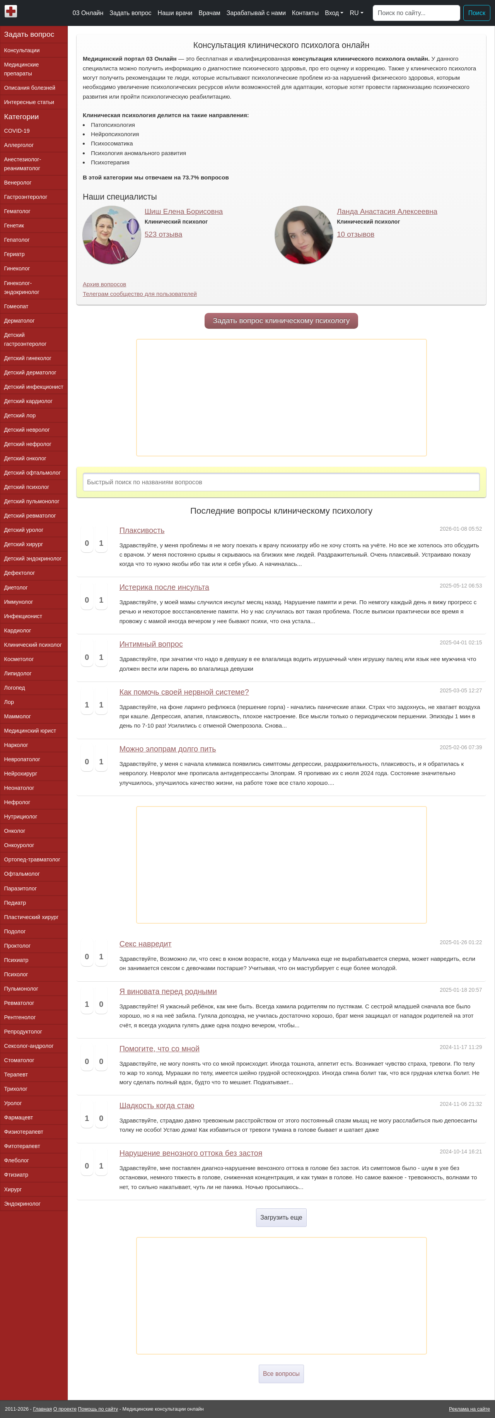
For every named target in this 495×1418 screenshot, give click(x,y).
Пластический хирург (31, 917)
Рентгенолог (20, 1017)
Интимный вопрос (151, 644)
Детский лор (20, 415)
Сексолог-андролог (29, 1046)
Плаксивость (142, 530)
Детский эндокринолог (33, 558)
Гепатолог (17, 240)
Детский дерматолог (30, 372)
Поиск (476, 13)
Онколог (15, 831)
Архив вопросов (104, 284)
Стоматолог (19, 1060)
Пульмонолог (21, 989)
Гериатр (14, 254)
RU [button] (354, 13)
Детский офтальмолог (32, 473)
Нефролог (17, 802)
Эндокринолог (22, 1204)
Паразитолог (20, 888)
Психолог (16, 974)
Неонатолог (19, 788)
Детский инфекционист (33, 387)
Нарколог (16, 745)
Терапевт (16, 1074)
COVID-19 (17, 131)
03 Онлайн (88, 13)
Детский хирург (23, 544)
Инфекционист (23, 616)
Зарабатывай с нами (256, 13)
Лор (9, 702)
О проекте (65, 1409)
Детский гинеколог (27, 358)
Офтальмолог (22, 874)
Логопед (14, 688)
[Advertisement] (281, 397)
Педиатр (15, 903)
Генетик (14, 225)
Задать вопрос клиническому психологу (281, 320)
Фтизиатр (16, 1175)
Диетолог (16, 587)
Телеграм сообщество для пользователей (140, 293)
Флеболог (16, 1160)
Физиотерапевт (23, 1132)
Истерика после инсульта (164, 587)
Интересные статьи (29, 102)
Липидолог (18, 673)
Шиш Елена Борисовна (184, 211)
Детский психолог (27, 487)
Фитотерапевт (22, 1146)
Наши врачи (175, 13)
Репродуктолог (23, 1031)
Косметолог (19, 659)
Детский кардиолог (28, 401)
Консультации (22, 50)
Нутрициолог (21, 816)
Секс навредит (145, 944)
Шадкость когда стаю (157, 1105)
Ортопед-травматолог (32, 859)
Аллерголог (19, 145)
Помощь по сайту (98, 1409)
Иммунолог (18, 602)
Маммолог (17, 716)
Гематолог (17, 211)
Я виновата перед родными (168, 991)
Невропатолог (22, 759)
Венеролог (18, 182)
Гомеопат (16, 306)
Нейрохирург (21, 774)
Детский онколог (25, 458)
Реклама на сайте (469, 1409)
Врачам (209, 13)
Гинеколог (17, 268)
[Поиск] (416, 13)
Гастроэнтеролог (26, 197)
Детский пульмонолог (32, 501)
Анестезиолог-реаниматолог (22, 163)
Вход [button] (332, 13)
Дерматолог (19, 321)
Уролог (13, 1103)
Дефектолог (19, 573)
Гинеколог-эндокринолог (21, 287)
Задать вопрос (130, 13)
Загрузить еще (281, 1217)
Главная (42, 1409)
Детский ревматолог (30, 516)
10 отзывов (355, 234)
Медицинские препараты (21, 69)
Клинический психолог (33, 645)
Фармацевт (18, 1117)
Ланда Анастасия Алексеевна (387, 211)
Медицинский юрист (30, 731)
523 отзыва (163, 234)
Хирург (13, 1189)
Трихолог (16, 1089)
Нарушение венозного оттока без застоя (191, 1153)
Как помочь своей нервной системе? (184, 692)
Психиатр (16, 960)
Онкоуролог (19, 845)
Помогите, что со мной (159, 1048)
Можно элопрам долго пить (167, 749)
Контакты (305, 13)
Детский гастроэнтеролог (25, 339)
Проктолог (17, 946)
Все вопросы (281, 1373)
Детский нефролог (28, 444)
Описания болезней (30, 88)
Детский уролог (24, 530)
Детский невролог (27, 430)
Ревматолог (19, 1003)
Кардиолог (17, 630)
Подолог (15, 931)
